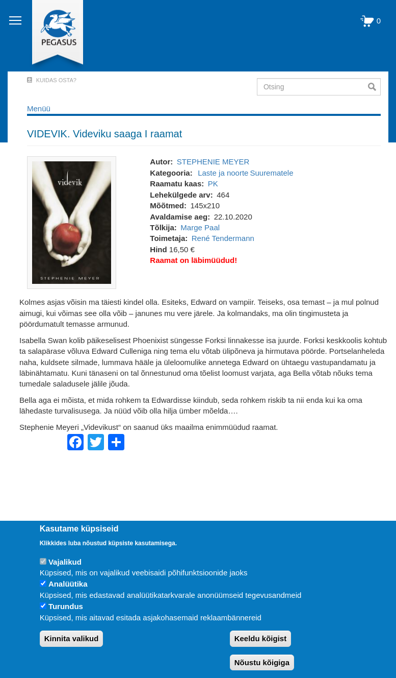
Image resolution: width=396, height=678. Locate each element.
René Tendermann (223, 238)
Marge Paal (200, 227)
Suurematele (271, 172)
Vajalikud (65, 562)
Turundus (65, 606)
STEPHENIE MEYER (213, 161)
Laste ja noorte (223, 172)
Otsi (374, 86)
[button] (71, 221)
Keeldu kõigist (260, 638)
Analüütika (68, 583)
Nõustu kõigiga (261, 662)
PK (213, 183)
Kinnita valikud (71, 638)
